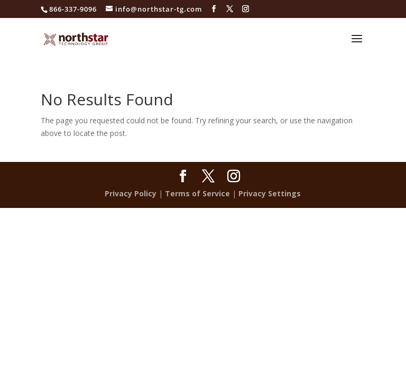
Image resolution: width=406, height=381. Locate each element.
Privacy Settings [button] (269, 193)
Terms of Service (197, 193)
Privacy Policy (130, 193)
